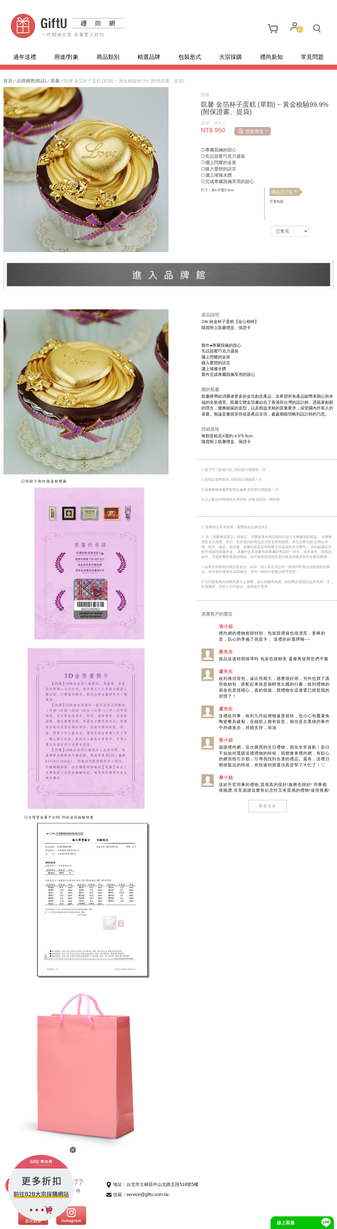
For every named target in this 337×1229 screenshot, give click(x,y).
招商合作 (133, 1219)
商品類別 (108, 57)
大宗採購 (230, 57)
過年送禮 (24, 57)
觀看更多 (263, 834)
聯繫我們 (105, 1219)
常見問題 (312, 57)
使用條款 (77, 1219)
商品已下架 (280, 192)
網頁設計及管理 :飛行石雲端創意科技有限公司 (193, 1219)
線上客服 (286, 1222)
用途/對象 (66, 57)
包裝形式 (189, 57)
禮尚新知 (271, 57)
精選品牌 (148, 57)
